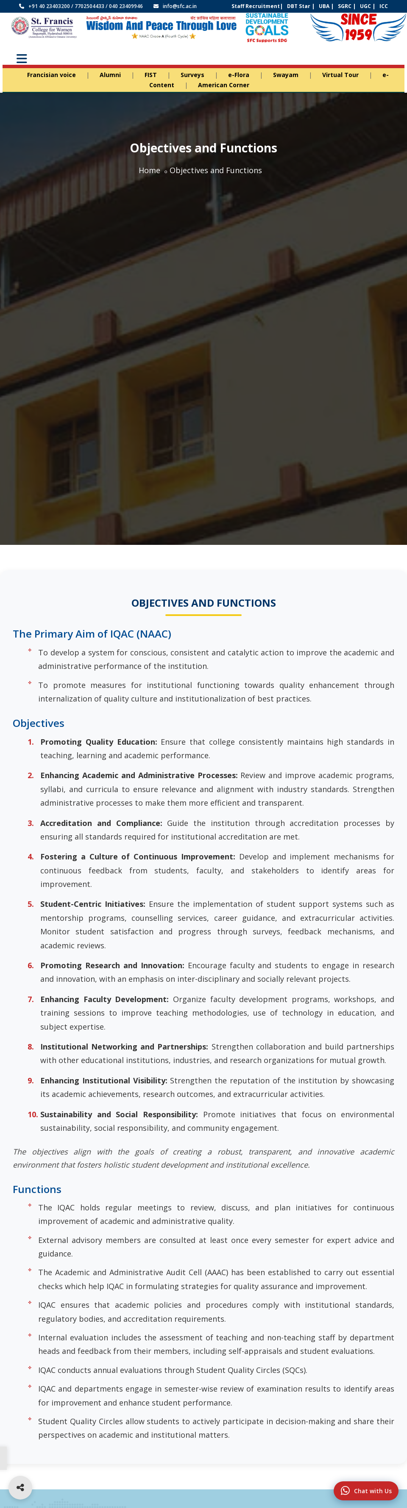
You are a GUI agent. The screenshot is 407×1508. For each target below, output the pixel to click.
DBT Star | (301, 6)
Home (149, 170)
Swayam (285, 75)
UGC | (367, 6)
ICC (383, 6)
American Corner (223, 85)
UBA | (326, 6)
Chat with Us (359, 1487)
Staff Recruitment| (257, 6)
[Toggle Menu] (22, 58)
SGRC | (347, 6)
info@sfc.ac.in (180, 6)
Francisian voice (51, 75)
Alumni (110, 75)
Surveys (192, 75)
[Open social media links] (20, 1488)
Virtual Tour (340, 75)
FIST (151, 75)
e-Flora (238, 75)
